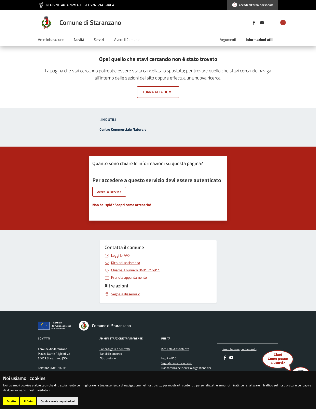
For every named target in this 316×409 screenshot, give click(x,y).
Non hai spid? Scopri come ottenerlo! (121, 205)
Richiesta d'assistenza (175, 349)
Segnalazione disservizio (176, 363)
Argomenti (228, 39)
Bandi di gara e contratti (114, 349)
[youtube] (247, 22)
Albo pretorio (107, 358)
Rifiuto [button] (28, 401)
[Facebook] (239, 22)
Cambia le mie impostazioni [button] (58, 401)
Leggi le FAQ (120, 255)
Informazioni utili (259, 39)
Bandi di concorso (110, 353)
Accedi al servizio (109, 191)
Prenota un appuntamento (239, 349)
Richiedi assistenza (125, 262)
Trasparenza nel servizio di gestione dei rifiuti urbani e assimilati (186, 370)
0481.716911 (135, 270)
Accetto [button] (11, 401)
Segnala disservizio (125, 294)
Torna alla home (158, 92)
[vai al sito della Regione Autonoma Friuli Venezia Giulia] (78, 5)
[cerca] (273, 22)
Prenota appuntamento (129, 277)
